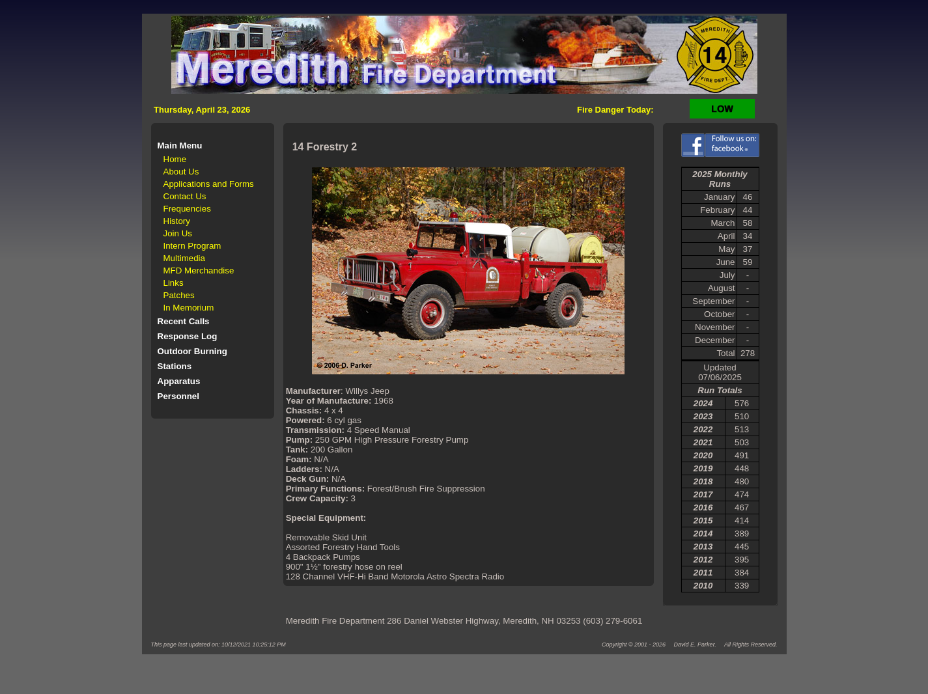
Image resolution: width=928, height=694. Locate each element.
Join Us (177, 233)
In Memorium (188, 307)
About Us (181, 171)
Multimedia (184, 258)
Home (175, 159)
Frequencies (187, 209)
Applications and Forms (208, 184)
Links (173, 283)
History (176, 221)
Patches (179, 295)
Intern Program (192, 246)
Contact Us (184, 196)
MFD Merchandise (198, 270)
